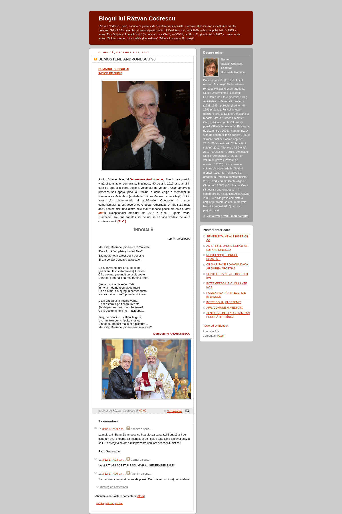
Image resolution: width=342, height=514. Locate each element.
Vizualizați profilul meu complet (227, 216)
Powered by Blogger (215, 325)
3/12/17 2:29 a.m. (113, 429)
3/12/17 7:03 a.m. (113, 459)
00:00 (143, 410)
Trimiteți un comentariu (113, 487)
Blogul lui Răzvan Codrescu (137, 18)
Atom (140, 496)
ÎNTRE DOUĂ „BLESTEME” (223, 302)
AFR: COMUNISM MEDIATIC (224, 307)
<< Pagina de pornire (109, 503)
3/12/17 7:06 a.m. (113, 473)
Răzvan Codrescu (232, 63)
